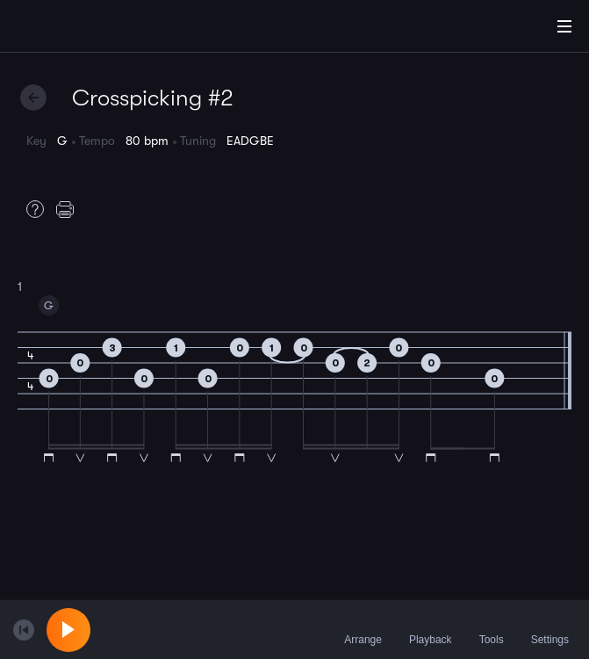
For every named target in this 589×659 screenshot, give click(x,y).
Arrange (363, 629)
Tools (491, 629)
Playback (430, 629)
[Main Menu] (564, 26)
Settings (550, 629)
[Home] (70, 29)
